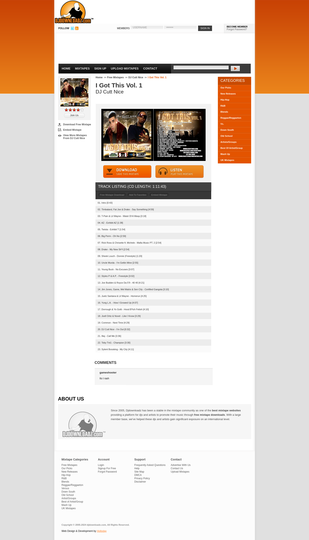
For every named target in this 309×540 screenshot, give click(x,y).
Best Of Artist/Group (232, 148)
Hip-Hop (225, 99)
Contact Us (177, 468)
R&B (223, 106)
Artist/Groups (69, 498)
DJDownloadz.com (74, 12)
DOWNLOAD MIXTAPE (127, 171)
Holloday (102, 531)
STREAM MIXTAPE (179, 171)
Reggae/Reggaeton (231, 118)
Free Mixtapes (115, 77)
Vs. (222, 124)
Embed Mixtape (72, 129)
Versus (65, 488)
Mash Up (225, 154)
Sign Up (100, 68)
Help (137, 468)
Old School (227, 136)
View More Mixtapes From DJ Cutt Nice (75, 137)
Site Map (139, 471)
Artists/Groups (229, 142)
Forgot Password (107, 471)
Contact (150, 68)
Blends (224, 112)
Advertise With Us (181, 465)
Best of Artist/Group (72, 501)
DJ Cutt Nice (135, 77)
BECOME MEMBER (237, 26)
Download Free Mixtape (77, 124)
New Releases (228, 93)
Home (66, 68)
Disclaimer (140, 481)
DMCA (138, 475)
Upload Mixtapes (125, 68)
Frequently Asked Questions (150, 465)
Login (101, 465)
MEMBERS (123, 28)
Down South (227, 130)
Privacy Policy (142, 478)
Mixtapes (82, 68)
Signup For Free (107, 468)
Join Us (74, 115)
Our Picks (226, 87)
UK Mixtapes (227, 160)
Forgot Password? (237, 29)
